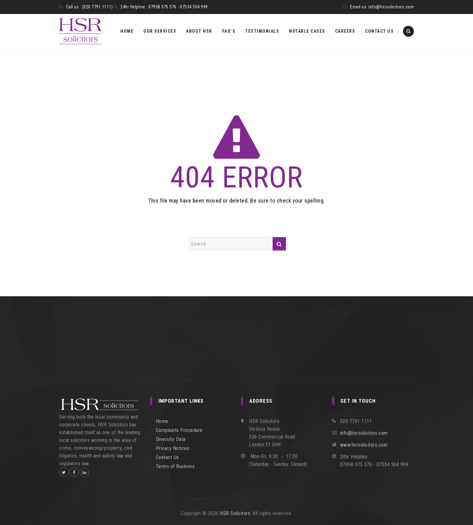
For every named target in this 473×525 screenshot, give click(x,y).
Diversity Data (170, 439)
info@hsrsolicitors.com (391, 6)
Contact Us (379, 31)
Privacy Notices (173, 448)
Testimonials (262, 31)
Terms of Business (175, 466)
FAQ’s (229, 31)
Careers (345, 31)
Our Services (159, 31)
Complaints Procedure (179, 430)
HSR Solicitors (235, 513)
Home (126, 31)
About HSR (199, 31)
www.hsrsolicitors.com (364, 445)
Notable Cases (307, 31)
